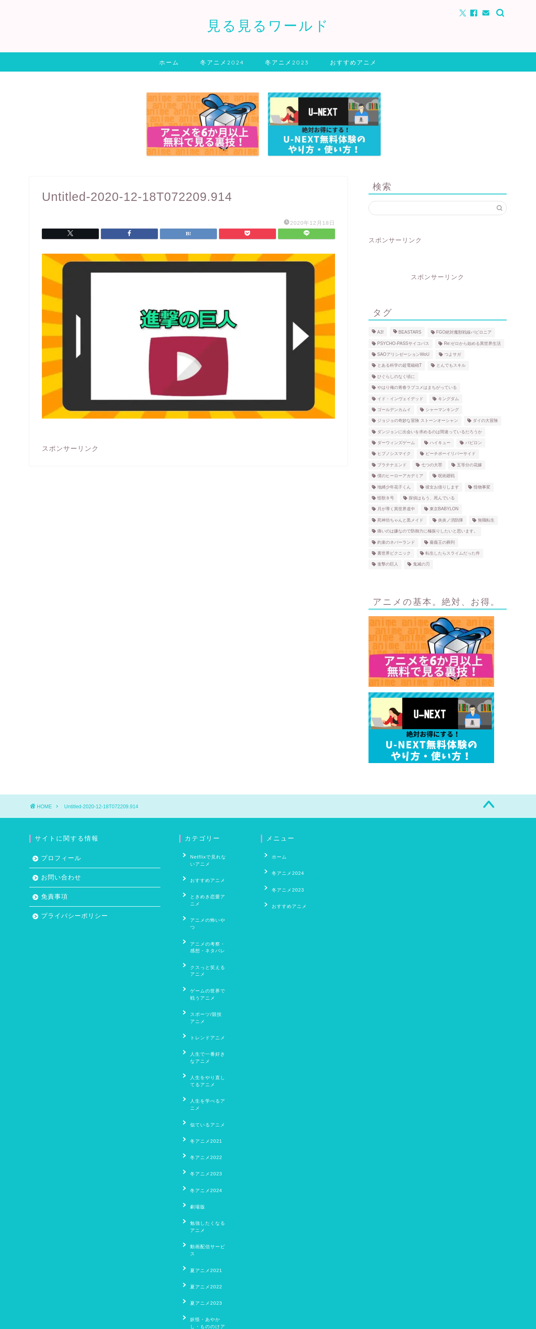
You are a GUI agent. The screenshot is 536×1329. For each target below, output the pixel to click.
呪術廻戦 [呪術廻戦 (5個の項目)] (446, 476)
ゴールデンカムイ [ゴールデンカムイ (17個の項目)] (394, 409)
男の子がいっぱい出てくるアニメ (213, 1255)
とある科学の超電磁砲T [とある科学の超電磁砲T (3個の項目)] (399, 365)
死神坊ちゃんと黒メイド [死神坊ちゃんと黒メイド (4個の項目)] (400, 520)
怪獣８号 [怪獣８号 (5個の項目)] (385, 498)
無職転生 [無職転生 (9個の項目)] (486, 520)
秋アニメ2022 (202, 1283)
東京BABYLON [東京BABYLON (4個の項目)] (444, 509)
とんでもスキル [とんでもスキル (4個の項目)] (451, 365)
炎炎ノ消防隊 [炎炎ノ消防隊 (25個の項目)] (450, 520)
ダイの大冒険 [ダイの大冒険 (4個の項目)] (485, 421)
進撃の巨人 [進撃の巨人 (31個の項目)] (387, 564)
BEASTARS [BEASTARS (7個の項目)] (410, 332)
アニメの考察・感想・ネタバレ (213, 917)
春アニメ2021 (202, 1199)
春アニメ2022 (202, 1212)
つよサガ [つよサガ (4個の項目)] (452, 354)
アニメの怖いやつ (206, 900)
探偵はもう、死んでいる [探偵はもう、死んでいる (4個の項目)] (432, 498)
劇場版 (193, 1102)
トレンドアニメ (203, 979)
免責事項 (54, 896)
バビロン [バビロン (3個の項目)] (473, 442)
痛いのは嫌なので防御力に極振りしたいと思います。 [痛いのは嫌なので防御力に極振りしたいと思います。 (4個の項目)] (427, 531)
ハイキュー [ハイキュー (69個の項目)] (440, 442)
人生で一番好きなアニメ (213, 992)
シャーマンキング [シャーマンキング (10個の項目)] (442, 409)
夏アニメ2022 (202, 1154)
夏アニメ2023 (202, 1166)
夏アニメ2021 (202, 1141)
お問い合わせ (61, 877)
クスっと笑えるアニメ (211, 933)
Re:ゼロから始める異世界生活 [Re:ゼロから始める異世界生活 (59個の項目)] (472, 343)
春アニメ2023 (202, 1225)
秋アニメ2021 (202, 1271)
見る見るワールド (268, 25)
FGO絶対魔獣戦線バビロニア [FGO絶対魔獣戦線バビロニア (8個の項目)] (464, 332)
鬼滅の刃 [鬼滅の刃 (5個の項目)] (421, 564)
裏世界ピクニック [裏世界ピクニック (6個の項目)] (394, 553)
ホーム (169, 62)
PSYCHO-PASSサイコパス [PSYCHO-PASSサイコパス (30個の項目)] (403, 343)
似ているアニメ (203, 1038)
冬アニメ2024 (222, 62)
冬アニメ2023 (287, 62)
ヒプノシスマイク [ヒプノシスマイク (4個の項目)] (394, 454)
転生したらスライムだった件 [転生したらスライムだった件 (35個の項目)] (452, 553)
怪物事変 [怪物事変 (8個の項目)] (482, 487)
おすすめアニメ (353, 62)
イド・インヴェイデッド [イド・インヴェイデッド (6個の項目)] (400, 398)
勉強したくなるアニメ (211, 1115)
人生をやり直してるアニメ (213, 1009)
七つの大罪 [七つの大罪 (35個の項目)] (431, 465)
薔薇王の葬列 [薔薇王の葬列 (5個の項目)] (442, 542)
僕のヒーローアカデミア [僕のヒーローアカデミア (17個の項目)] (400, 476)
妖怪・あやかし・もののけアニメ (213, 1183)
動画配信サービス (206, 1128)
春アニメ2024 (202, 1238)
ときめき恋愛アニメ (208, 887)
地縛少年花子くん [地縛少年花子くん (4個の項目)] (394, 487)
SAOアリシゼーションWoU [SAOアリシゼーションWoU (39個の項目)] (403, 354)
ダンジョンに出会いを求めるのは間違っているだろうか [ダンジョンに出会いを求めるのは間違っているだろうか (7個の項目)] (429, 431)
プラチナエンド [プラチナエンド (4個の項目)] (392, 465)
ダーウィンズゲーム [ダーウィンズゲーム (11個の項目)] (396, 442)
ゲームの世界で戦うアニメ (213, 950)
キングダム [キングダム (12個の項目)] (448, 398)
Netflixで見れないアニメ (211, 859)
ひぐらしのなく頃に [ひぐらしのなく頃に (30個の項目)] (396, 376)
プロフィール (61, 857)
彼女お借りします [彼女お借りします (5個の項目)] (442, 487)
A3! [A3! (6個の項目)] (380, 332)
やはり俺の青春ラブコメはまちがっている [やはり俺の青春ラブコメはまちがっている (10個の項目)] (417, 388)
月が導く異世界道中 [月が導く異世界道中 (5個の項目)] (396, 509)
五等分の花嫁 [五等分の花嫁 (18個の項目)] (469, 465)
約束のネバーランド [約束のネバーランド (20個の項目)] (396, 542)
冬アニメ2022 (202, 1063)
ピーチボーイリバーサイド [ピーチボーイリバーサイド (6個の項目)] (450, 454)
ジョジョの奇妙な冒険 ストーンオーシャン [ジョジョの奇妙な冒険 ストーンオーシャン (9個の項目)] (417, 421)
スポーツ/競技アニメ (209, 966)
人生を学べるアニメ (208, 1025)
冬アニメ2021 (202, 1050)
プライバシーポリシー (74, 915)
